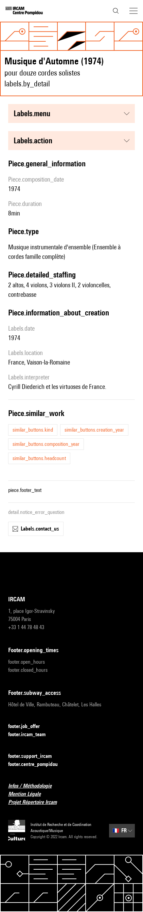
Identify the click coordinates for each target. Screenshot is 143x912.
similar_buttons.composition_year (46, 444)
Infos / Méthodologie (34, 786)
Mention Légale (28, 794)
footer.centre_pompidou (37, 764)
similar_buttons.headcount (39, 458)
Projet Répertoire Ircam (36, 802)
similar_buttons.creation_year (94, 430)
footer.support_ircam (34, 756)
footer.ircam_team (31, 734)
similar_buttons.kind (33, 430)
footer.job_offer (28, 726)
